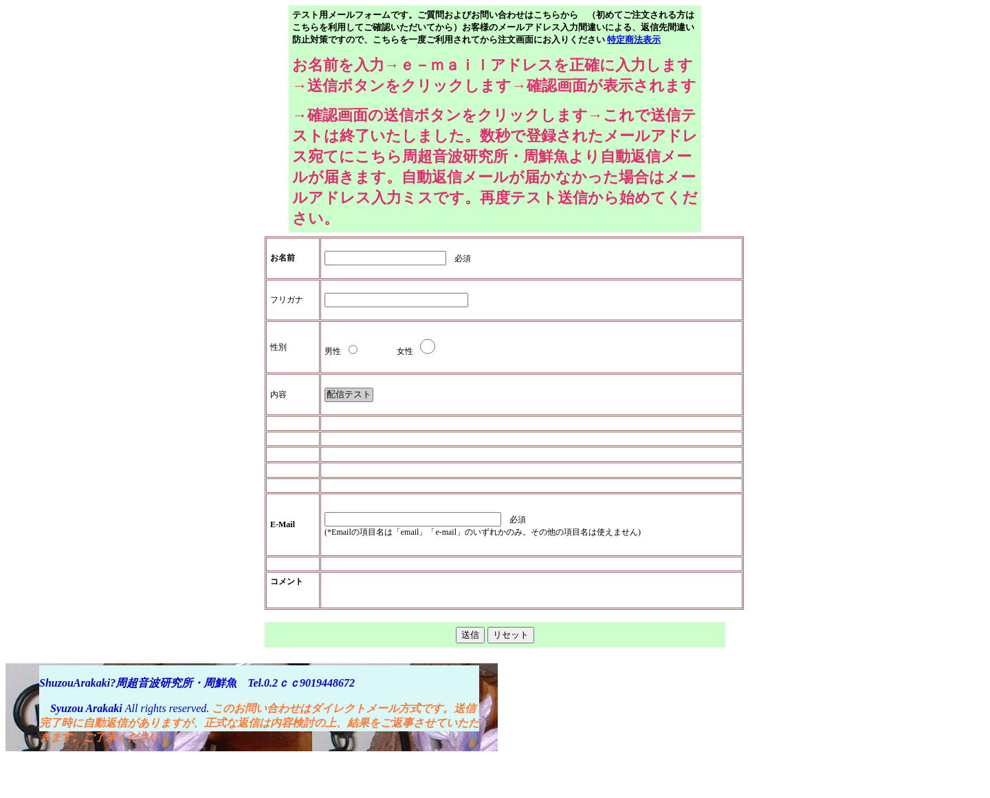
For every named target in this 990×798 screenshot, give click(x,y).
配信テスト (349, 394)
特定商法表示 (634, 39)
